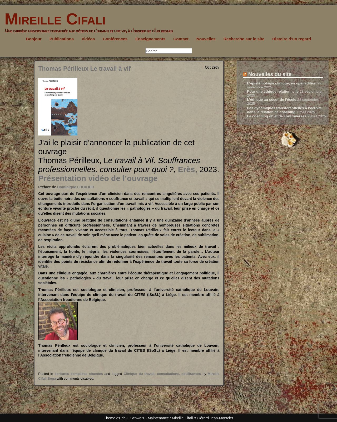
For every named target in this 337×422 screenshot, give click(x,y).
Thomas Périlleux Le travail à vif (84, 68)
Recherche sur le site (244, 39)
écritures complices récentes (79, 374)
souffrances (191, 374)
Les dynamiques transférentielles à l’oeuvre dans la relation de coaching (284, 110)
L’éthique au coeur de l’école (271, 100)
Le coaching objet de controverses (276, 116)
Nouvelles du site (270, 74)
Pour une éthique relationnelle (273, 91)
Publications (61, 39)
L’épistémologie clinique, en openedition (281, 83)
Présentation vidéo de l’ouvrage (97, 178)
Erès (186, 169)
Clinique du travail (139, 374)
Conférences (115, 39)
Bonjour (34, 39)
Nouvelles (206, 39)
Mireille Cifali (53, 19)
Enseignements (150, 39)
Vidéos (88, 39)
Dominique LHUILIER (75, 187)
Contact (181, 39)
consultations (168, 374)
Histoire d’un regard (291, 39)
